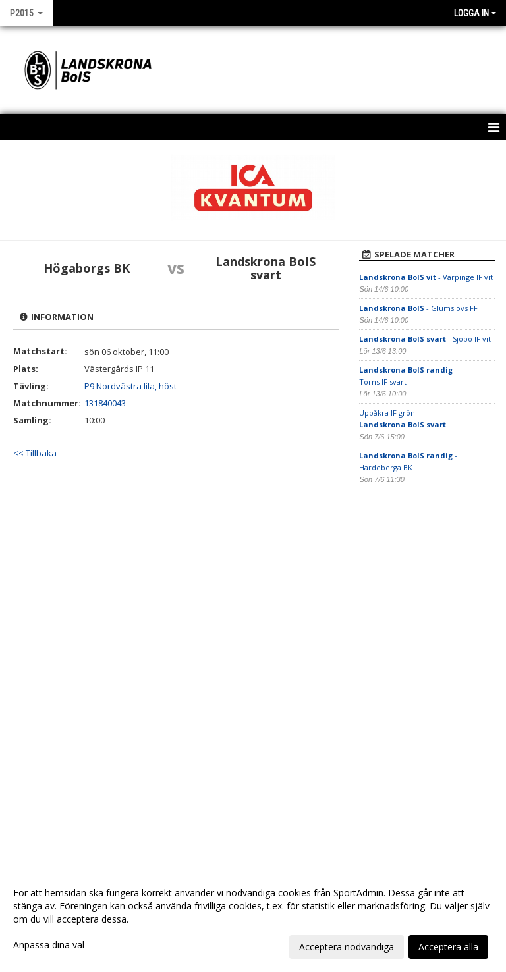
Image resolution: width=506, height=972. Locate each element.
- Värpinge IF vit (426, 277)
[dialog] (253, 919)
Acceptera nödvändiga (346, 946)
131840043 (105, 403)
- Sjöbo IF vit (425, 339)
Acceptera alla (448, 946)
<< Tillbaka (35, 453)
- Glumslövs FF (418, 308)
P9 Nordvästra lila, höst (130, 386)
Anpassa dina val (48, 945)
